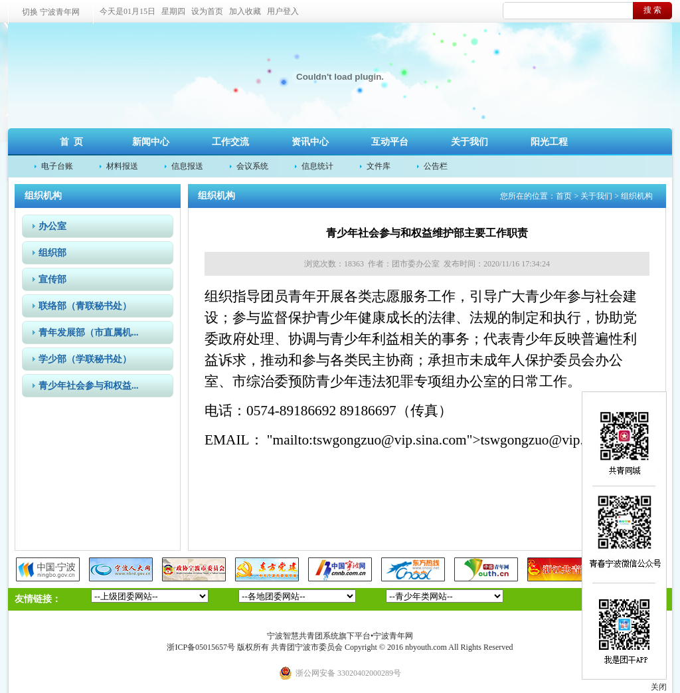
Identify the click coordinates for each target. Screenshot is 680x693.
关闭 (659, 687)
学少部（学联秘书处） (85, 359)
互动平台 (389, 142)
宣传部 (52, 279)
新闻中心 (150, 142)
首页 (564, 196)
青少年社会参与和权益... (89, 386)
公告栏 (436, 166)
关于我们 (469, 142)
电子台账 (57, 166)
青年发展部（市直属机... (89, 333)
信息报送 (187, 166)
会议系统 (252, 166)
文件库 (378, 166)
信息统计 (317, 166)
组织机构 (637, 196)
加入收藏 (245, 11)
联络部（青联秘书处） (85, 306)
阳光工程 (549, 142)
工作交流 (230, 142)
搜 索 (652, 10)
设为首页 (207, 11)
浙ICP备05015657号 (201, 647)
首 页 (71, 142)
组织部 (52, 253)
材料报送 (122, 166)
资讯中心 (310, 142)
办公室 (52, 226)
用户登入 (283, 11)
